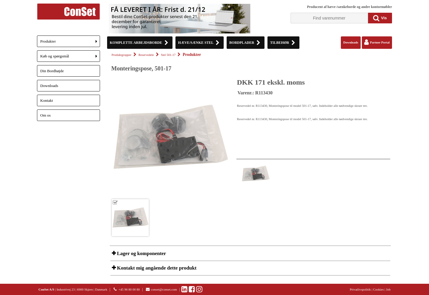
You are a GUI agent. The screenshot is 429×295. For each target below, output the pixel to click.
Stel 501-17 (168, 55)
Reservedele (146, 55)
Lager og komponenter (141, 253)
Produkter (70, 43)
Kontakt (46, 100)
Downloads (49, 85)
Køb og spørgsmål (70, 58)
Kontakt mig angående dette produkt (156, 268)
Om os (45, 115)
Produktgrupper (121, 55)
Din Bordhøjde (52, 71)
